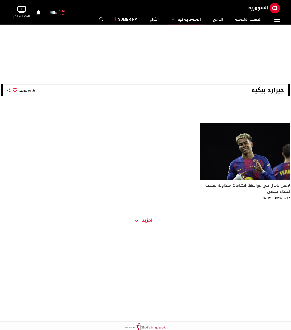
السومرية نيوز (186, 19)
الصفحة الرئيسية (248, 19)
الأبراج (154, 19)
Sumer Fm (127, 19)
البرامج (218, 19)
